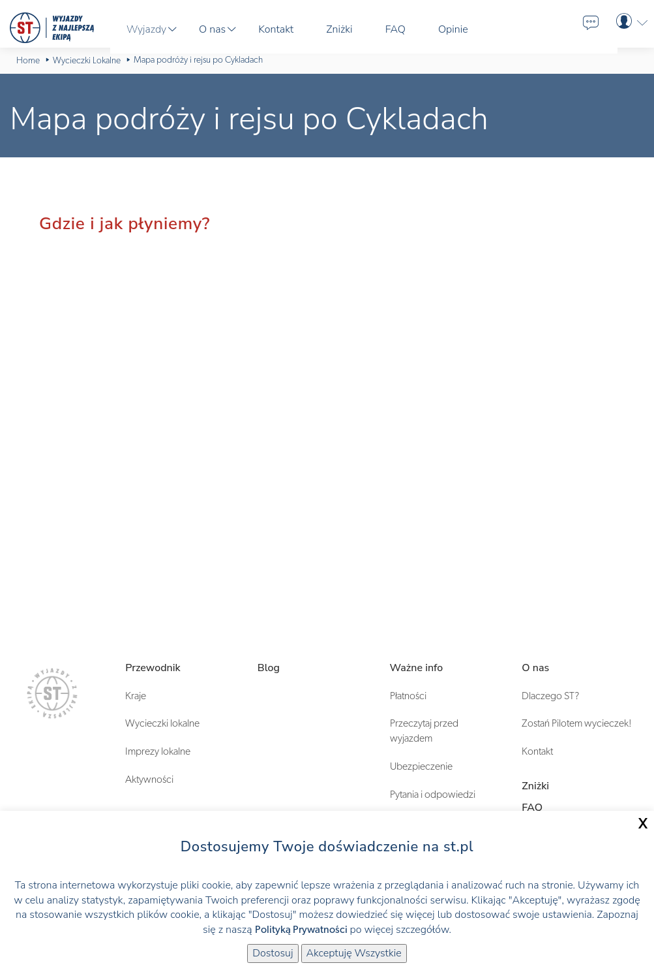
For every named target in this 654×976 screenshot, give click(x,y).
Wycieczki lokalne (162, 723)
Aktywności (149, 779)
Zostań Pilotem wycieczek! (577, 723)
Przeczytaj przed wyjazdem (424, 731)
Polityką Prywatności (301, 929)
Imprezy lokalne (157, 751)
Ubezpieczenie (421, 766)
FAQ (532, 807)
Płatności (408, 696)
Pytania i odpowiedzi (432, 794)
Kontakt (537, 751)
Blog (269, 668)
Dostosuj (272, 953)
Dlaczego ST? (550, 696)
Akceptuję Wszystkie (354, 953)
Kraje (135, 696)
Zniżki (535, 786)
